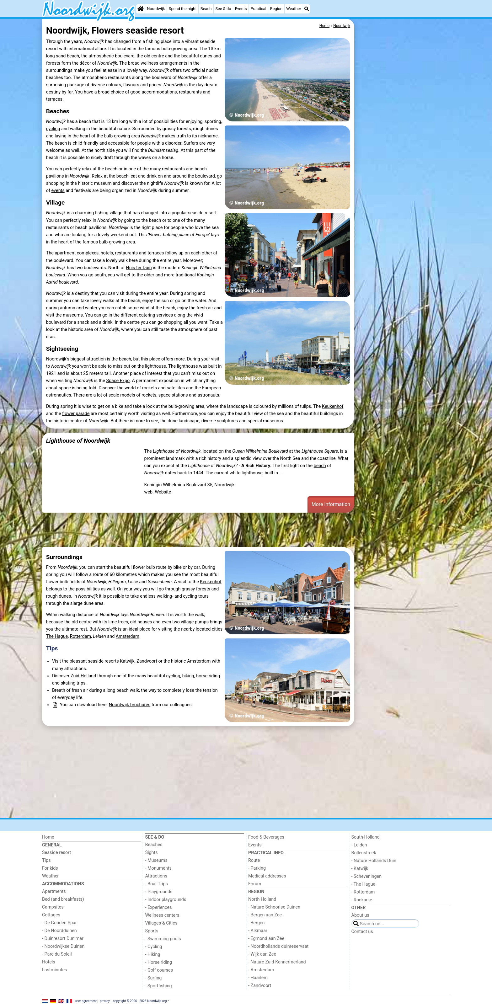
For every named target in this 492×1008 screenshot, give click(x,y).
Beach (206, 8)
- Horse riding (158, 962)
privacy (105, 1001)
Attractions (156, 876)
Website (163, 492)
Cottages (51, 915)
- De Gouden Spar (59, 922)
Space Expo (118, 380)
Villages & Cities (161, 923)
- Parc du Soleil (57, 954)
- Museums (156, 860)
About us (360, 915)
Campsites (53, 907)
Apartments (54, 891)
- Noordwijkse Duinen (63, 946)
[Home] (140, 8)
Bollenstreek (363, 853)
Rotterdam (80, 636)
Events (241, 8)
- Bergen (256, 922)
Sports (151, 931)
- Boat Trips (156, 884)
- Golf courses (159, 970)
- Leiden (359, 845)
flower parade (75, 413)
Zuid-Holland (83, 676)
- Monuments (158, 868)
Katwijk (127, 661)
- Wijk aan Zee (262, 954)
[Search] (306, 8)
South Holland (365, 837)
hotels (107, 253)
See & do (223, 8)
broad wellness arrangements (157, 63)
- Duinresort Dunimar (62, 938)
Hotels (48, 962)
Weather (293, 8)
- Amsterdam (261, 970)
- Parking (257, 868)
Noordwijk (156, 8)
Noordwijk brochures (129, 704)
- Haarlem (258, 977)
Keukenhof (332, 406)
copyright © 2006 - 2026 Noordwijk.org (140, 1001)
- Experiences (158, 907)
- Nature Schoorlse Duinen (274, 907)
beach (73, 56)
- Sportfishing (158, 986)
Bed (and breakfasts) (63, 899)
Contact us (362, 931)
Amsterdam (127, 636)
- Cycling (153, 946)
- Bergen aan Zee (265, 915)
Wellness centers (162, 915)
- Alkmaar (257, 930)
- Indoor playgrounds (165, 899)
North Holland (262, 899)
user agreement (86, 1001)
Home (48, 837)
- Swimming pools (163, 938)
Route (254, 860)
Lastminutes (54, 970)
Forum (254, 884)
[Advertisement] (403, 163)
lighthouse (155, 366)
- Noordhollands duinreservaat (278, 946)
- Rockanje (361, 900)
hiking (188, 676)
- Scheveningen (366, 876)
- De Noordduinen (59, 930)
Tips (52, 648)
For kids (50, 868)
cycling (53, 128)
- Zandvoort (259, 985)
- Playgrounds (159, 891)
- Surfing (153, 978)
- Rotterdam (363, 892)
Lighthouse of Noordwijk (78, 440)
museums (73, 315)
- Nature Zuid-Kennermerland (277, 962)
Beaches (154, 844)
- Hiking (152, 954)
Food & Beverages (266, 837)
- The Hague (363, 884)
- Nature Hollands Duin (373, 860)
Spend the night (183, 8)
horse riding (208, 676)
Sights (151, 852)
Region (276, 8)
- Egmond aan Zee (266, 938)
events (58, 190)
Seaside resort (56, 852)
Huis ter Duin (139, 267)
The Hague (57, 636)
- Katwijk (359, 868)
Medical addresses (267, 876)
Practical (258, 8)
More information (331, 504)
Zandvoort (146, 661)
